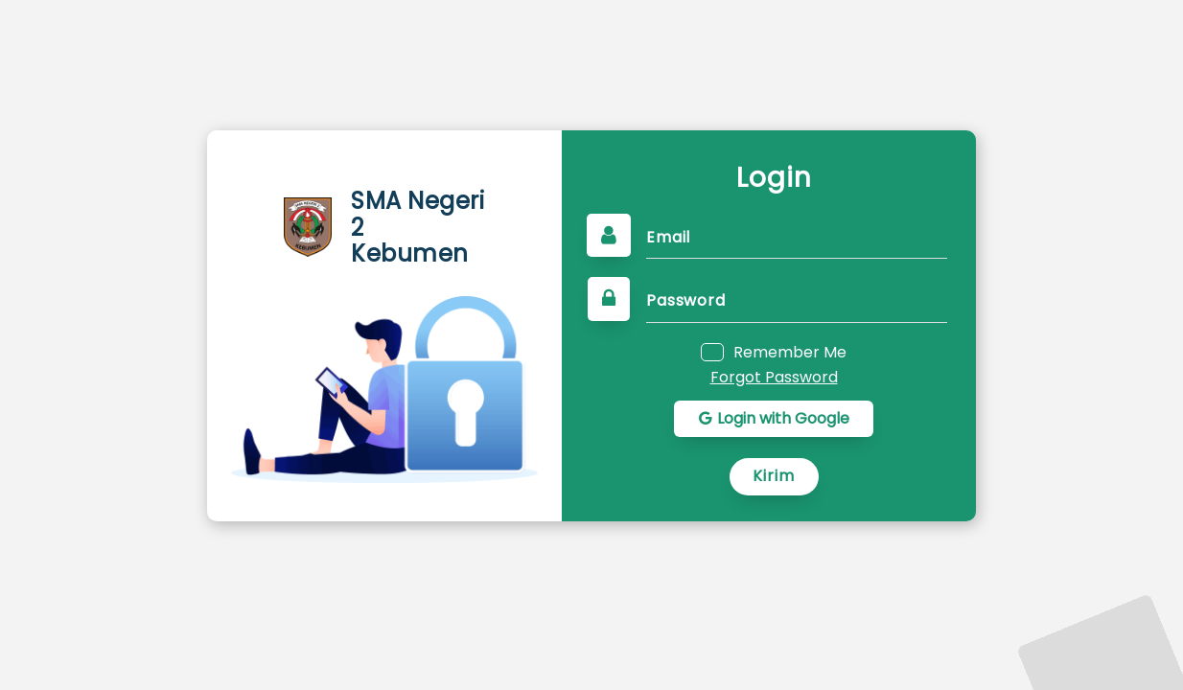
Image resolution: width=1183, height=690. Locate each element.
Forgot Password (774, 377)
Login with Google (774, 418)
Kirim (774, 476)
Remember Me (790, 351)
